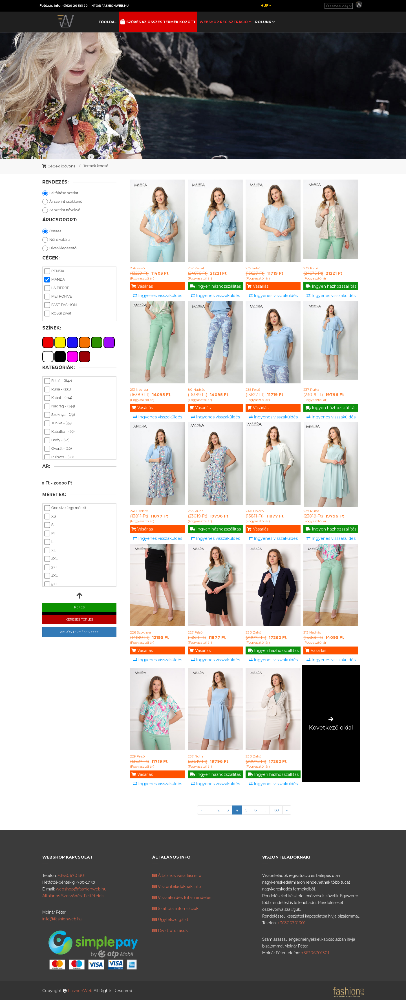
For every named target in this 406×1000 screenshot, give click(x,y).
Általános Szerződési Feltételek (73, 895)
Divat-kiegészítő (59, 248)
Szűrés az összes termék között (160, 22)
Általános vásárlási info (176, 875)
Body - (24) (56, 440)
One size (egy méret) (65, 508)
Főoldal (108, 22)
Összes (51, 231)
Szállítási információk (175, 908)
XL (50, 550)
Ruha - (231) (57, 389)
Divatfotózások (170, 930)
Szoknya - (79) (59, 415)
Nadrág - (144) (59, 406)
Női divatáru (56, 240)
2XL (51, 559)
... (265, 810)
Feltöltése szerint (60, 193)
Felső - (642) (58, 381)
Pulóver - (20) (59, 457)
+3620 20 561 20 (75, 6)
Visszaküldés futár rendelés (181, 897)
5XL (51, 584)
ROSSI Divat (57, 313)
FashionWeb (81, 990)
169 (276, 810)
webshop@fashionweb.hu (81, 889)
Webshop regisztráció (224, 22)
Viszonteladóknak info (176, 886)
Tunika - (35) (58, 423)
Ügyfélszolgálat (170, 919)
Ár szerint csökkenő (62, 202)
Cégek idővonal (61, 166)
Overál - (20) (58, 449)
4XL (51, 576)
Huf (266, 5)
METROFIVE (58, 297)
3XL (51, 567)
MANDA (54, 280)
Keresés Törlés (79, 619)
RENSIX (54, 271)
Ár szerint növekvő (61, 210)
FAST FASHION (60, 305)
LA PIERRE (56, 288)
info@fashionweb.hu (110, 6)
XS (50, 516)
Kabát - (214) (58, 398)
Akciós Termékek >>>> (79, 632)
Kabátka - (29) (59, 432)
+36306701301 (72, 875)
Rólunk (263, 22)
